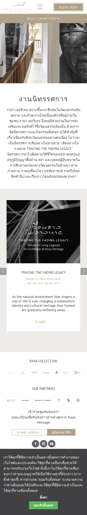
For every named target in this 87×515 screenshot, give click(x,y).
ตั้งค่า (43, 497)
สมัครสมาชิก (61, 432)
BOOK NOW (68, 7)
